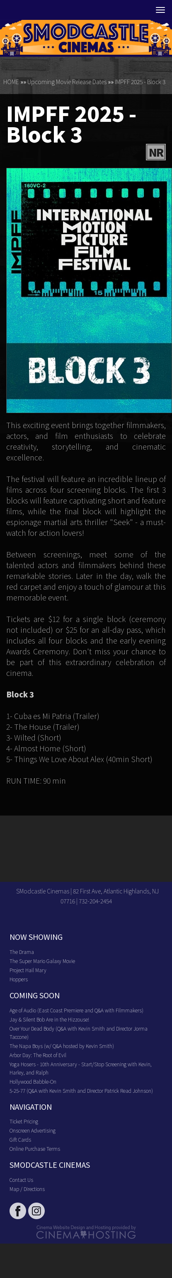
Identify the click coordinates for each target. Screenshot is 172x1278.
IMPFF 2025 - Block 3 (140, 81)
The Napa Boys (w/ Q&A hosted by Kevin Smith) (62, 1045)
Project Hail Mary (28, 969)
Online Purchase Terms (35, 1148)
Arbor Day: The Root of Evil (38, 1054)
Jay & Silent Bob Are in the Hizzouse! (49, 1019)
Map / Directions (27, 1188)
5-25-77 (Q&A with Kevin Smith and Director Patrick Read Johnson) (81, 1090)
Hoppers (19, 979)
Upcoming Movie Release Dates (67, 81)
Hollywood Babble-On (33, 1081)
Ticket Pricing (24, 1121)
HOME (11, 81)
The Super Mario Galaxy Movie (42, 960)
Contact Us (21, 1179)
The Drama (22, 951)
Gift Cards (20, 1139)
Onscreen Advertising (33, 1130)
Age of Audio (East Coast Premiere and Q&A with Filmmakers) (76, 1010)
